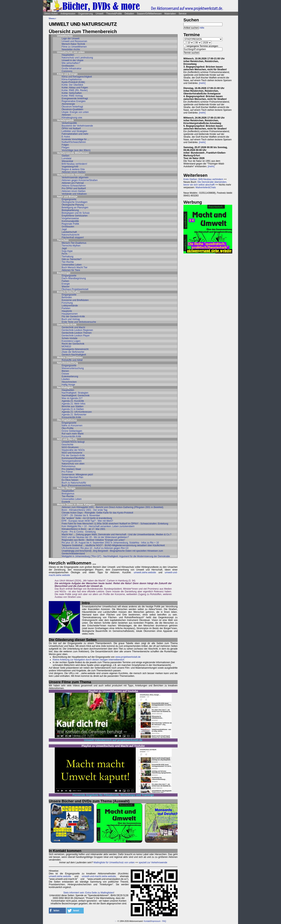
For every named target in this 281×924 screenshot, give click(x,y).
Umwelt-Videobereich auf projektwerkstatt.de (113, 740)
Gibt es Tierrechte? (71, 259)
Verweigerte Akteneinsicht (75, 349)
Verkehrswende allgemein (75, 177)
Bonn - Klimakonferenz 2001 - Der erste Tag (84, 510)
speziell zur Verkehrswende (153, 862)
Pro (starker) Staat (71, 469)
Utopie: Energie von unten (75, 112)
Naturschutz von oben (73, 463)
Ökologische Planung (73, 204)
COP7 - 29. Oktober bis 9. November (81, 515)
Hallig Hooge (68, 384)
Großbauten (68, 65)
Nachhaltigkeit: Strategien (75, 392)
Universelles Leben (72, 264)
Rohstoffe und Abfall (72, 360)
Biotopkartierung (70, 210)
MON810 (66, 346)
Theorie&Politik (114, 13)
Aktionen (66, 114)
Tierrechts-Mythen (71, 245)
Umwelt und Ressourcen (74, 41)
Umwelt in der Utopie (72, 60)
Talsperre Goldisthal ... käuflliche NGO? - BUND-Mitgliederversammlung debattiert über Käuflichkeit (113, 545)
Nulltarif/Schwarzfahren (74, 142)
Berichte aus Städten (72, 406)
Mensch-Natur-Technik (73, 44)
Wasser (65, 286)
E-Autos (66, 136)
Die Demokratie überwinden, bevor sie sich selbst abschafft (205, 183)
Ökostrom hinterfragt (72, 106)
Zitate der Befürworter (73, 352)
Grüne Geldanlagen (72, 431)
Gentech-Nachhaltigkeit (74, 354)
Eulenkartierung (70, 376)
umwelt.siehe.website (145, 572)
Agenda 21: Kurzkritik (73, 401)
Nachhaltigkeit (65, 387)
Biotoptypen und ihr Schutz (76, 213)
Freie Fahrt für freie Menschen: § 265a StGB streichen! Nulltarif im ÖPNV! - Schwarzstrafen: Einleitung (115, 523)
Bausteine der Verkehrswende (77, 125)
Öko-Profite (68, 428)
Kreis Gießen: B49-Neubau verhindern (203, 179)
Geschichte (67, 444)
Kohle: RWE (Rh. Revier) (75, 90)
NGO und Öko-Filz (67, 439)
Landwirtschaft (69, 232)
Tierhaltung (67, 256)
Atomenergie (68, 104)
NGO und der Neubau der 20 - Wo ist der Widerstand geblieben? (95, 537)
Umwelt (99, 13)
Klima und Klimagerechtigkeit (77, 76)
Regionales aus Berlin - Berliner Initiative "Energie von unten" (93, 540)
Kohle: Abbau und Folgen (75, 87)
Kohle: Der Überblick (72, 85)
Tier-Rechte (68, 262)
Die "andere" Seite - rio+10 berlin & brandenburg (87, 518)
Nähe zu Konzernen (72, 425)
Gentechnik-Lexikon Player (76, 335)
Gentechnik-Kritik (66, 324)
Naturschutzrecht (70, 234)
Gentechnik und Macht (73, 327)
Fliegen (65, 147)
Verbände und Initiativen (74, 194)
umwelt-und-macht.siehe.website (99, 876)
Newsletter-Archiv (71, 49)
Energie (66, 283)
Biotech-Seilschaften (68, 292)
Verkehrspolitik (65, 120)
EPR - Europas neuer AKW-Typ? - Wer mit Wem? (87, 521)
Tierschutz (63, 240)
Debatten (129, 13)
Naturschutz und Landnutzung (77, 57)
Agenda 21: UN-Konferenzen (77, 412)
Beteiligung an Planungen (75, 207)
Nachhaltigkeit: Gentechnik (76, 395)
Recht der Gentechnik (73, 343)
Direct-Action (51, 13)
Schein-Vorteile (69, 338)
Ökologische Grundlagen (74, 202)
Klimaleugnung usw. (72, 117)
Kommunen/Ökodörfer (73, 458)
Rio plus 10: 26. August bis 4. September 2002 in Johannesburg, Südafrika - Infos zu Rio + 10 (110, 542)
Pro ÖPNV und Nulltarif (74, 188)
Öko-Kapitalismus (67, 420)
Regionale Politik (70, 223)
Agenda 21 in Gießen (73, 409)
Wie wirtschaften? (71, 63)
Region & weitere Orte (73, 169)
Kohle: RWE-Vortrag (72, 95)
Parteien (66, 308)
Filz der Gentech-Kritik (73, 316)
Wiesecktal (67, 161)
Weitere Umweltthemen (70, 357)
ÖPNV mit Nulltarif (71, 128)
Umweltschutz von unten (70, 52)
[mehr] (202, 83)
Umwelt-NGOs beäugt (73, 441)
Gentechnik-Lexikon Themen (77, 332)
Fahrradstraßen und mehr (75, 134)
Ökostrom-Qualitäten (72, 109)
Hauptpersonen (70, 313)
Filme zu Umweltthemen (74, 46)
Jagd (64, 229)
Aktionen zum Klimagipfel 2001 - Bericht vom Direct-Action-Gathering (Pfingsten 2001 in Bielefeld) (112, 507)
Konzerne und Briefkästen (75, 300)
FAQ (164, 921)
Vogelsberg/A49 (70, 166)
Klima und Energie (67, 74)
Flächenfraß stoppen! (73, 237)
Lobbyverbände (70, 305)
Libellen (66, 379)
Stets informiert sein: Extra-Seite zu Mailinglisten (88, 892)
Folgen (65, 144)
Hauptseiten (68, 55)
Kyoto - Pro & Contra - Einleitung (79, 531)
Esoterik (66, 501)
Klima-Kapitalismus (72, 79)
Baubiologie (63, 273)
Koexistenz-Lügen (71, 341)
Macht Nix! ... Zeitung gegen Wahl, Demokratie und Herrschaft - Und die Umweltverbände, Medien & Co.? (116, 534)
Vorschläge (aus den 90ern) (76, 150)
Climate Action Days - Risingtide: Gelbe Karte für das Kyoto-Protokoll (97, 512)
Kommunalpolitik (70, 221)
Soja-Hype (67, 251)
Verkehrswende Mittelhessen (73, 153)
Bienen (65, 371)
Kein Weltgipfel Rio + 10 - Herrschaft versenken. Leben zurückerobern (98, 526)
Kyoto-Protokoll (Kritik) (73, 82)
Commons (67, 71)
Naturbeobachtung (67, 362)
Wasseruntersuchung (73, 368)
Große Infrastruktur (71, 68)
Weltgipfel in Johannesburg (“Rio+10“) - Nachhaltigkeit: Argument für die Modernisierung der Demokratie (116, 556)
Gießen (65, 155)
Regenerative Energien (74, 101)
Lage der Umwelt (70, 38)
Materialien (170, 13)
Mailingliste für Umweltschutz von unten (114, 862)
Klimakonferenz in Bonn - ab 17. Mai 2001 (83, 529)
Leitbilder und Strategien (74, 131)
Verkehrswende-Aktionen (71, 174)
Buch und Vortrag (71, 319)
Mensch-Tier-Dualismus (74, 243)
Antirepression (68, 13)
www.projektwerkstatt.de (127, 657)
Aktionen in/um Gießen (73, 172)
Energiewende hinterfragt (75, 98)
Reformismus (69, 466)
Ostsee (65, 373)
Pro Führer (67, 471)
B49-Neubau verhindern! (74, 164)
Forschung (67, 303)
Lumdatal (66, 158)
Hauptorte (67, 311)
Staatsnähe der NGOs (73, 450)
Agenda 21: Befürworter (74, 414)
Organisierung (85, 13)
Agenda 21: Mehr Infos (73, 403)
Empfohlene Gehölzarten (75, 215)
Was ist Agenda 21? (72, 398)
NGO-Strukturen (70, 447)
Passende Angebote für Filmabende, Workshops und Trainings (113, 795)
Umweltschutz (65, 35)
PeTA (64, 253)
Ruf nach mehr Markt (73, 433)
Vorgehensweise (70, 218)
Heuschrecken (69, 382)
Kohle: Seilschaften (72, 93)
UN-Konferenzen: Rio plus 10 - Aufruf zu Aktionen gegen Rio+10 (95, 548)
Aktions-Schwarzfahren (74, 185)
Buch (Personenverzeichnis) (76, 485)
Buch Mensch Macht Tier (74, 267)
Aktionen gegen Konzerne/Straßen (80, 180)
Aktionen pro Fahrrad (73, 183)
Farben (65, 281)
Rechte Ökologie (66, 488)
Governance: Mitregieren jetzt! (77, 474)
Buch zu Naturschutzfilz (74, 482)
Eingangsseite (69, 199)
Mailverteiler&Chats (206, 187)
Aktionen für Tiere (71, 270)
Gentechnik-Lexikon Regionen (77, 330)
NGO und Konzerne (72, 452)
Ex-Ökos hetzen (70, 480)
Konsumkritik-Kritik (71, 417)
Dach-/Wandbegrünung (74, 278)
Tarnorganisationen (72, 461)
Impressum (155, 921)
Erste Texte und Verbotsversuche (79, 322)
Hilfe (202, 27)
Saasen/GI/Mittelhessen (149, 13)
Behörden (67, 297)
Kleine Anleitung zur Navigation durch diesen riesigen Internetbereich (88, 659)
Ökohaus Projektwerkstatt (75, 289)
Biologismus (68, 493)
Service (182, 13)
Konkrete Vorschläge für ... (75, 139)
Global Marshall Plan (72, 477)
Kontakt (147, 921)
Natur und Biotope (67, 196)
